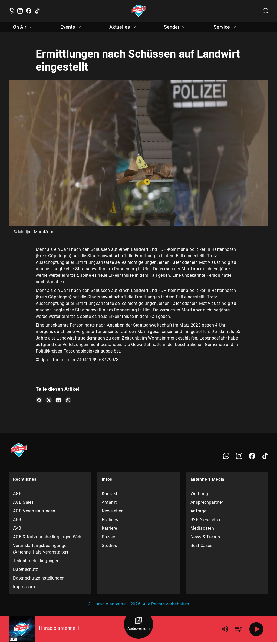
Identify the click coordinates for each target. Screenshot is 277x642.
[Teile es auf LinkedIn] (58, 400)
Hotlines (110, 519)
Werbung (199, 493)
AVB (17, 528)
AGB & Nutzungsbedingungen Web (47, 536)
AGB (17, 493)
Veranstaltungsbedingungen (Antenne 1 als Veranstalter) (41, 549)
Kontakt (109, 493)
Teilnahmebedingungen (36, 560)
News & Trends (205, 536)
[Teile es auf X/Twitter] (48, 400)
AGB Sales (23, 502)
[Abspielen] (256, 629)
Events (71, 27)
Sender (175, 27)
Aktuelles (123, 27)
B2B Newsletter (205, 519)
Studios (109, 545)
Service (226, 27)
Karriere (109, 528)
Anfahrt (109, 502)
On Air (23, 27)
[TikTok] (37, 11)
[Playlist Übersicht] (238, 629)
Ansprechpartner (206, 502)
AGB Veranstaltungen (34, 510)
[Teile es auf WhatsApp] (68, 400)
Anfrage (198, 510)
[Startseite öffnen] (138, 10)
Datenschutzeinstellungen (38, 578)
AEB (17, 519)
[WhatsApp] (11, 11)
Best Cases (201, 545)
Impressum (24, 586)
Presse (108, 536)
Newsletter (112, 510)
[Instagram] (20, 11)
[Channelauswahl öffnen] (265, 10)
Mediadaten (202, 528)
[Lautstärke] (225, 629)
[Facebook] (28, 11)
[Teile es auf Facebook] (39, 400)
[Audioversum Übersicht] (138, 624)
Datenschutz (25, 569)
